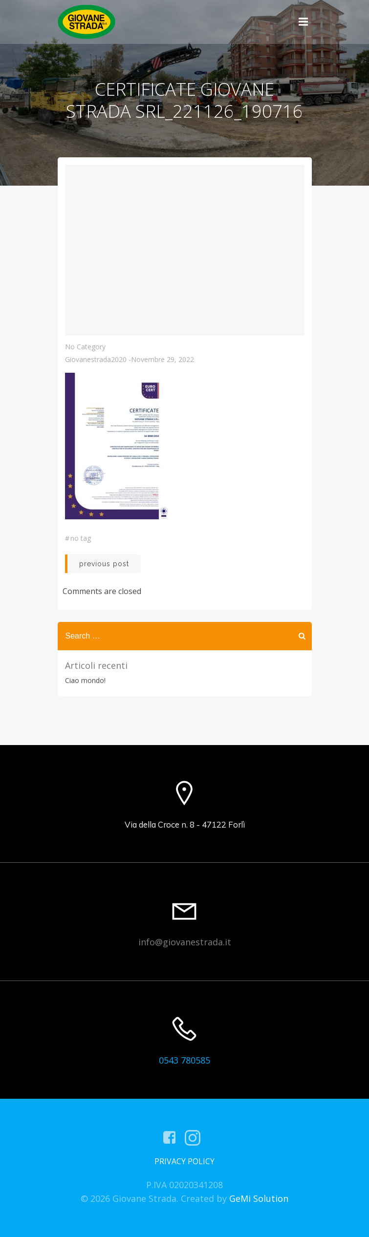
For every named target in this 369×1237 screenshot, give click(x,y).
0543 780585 (184, 1060)
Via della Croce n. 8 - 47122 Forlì (185, 824)
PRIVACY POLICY (184, 1161)
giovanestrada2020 (96, 359)
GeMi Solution (258, 1198)
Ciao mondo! (85, 680)
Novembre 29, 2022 (162, 359)
